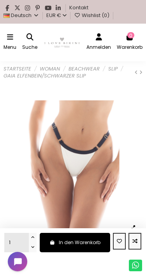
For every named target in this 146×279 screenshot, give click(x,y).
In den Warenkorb (74, 242)
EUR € (56, 15)
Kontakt (78, 7)
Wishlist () (92, 15)
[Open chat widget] (17, 261)
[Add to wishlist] (119, 241)
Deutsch (21, 15)
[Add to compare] (134, 241)
